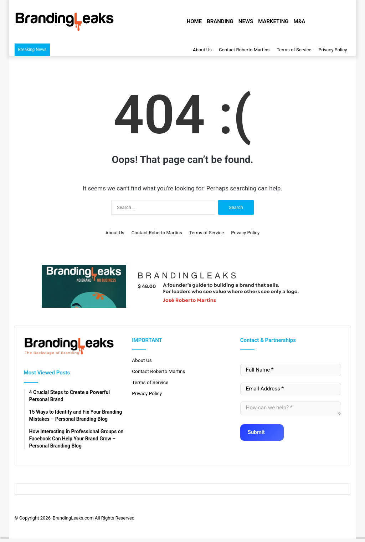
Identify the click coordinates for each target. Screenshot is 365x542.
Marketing (273, 21)
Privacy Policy (332, 49)
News (245, 21)
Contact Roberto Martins (244, 49)
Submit (260, 429)
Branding (220, 21)
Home (194, 21)
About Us (202, 49)
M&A (299, 21)
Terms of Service (294, 49)
